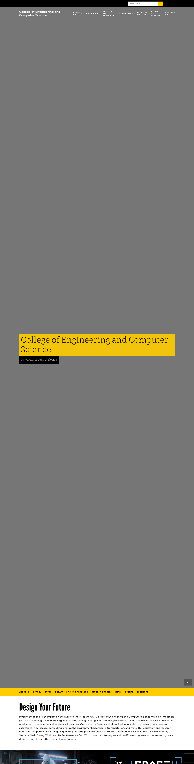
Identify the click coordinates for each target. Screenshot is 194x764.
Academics (92, 13)
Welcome (24, 692)
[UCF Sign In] (115, 3)
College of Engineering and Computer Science (39, 13)
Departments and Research (71, 692)
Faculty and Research (108, 13)
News (118, 692)
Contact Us (170, 13)
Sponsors (142, 692)
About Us (76, 13)
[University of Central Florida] (52, 3)
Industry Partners (142, 13)
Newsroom (125, 13)
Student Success (102, 692)
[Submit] (160, 4)
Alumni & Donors (155, 13)
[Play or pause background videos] (188, 682)
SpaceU (37, 692)
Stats (48, 692)
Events (129, 692)
